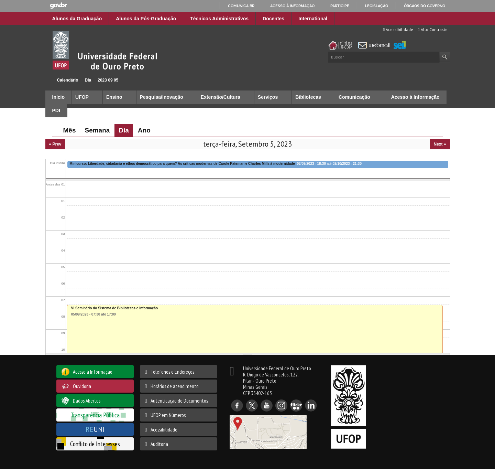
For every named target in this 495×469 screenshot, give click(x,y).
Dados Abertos (86, 400)
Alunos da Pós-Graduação (146, 18)
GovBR (58, 5)
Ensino (114, 97)
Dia (88, 80)
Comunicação (354, 97)
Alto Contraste (432, 29)
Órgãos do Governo (424, 5)
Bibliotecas (308, 97)
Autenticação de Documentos (179, 400)
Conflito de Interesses (95, 443)
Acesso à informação (292, 5)
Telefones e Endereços (172, 371)
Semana (97, 130)
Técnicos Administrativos (219, 18)
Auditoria (159, 443)
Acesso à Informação (415, 97)
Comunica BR (241, 5)
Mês (69, 130)
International (312, 18)
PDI (56, 110)
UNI (95, 429)
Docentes (273, 18)
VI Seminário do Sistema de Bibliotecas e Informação (114, 308)
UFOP (82, 97)
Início (48, 80)
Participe (339, 5)
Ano (144, 130)
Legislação (376, 5)
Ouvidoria (82, 386)
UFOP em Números (168, 415)
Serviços (268, 97)
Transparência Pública (95, 415)
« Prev (55, 144)
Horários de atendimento (175, 386)
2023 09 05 (108, 80)
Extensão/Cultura (220, 97)
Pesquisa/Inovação (161, 97)
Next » (439, 144)
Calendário (67, 80)
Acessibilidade (398, 29)
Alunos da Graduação (77, 18)
